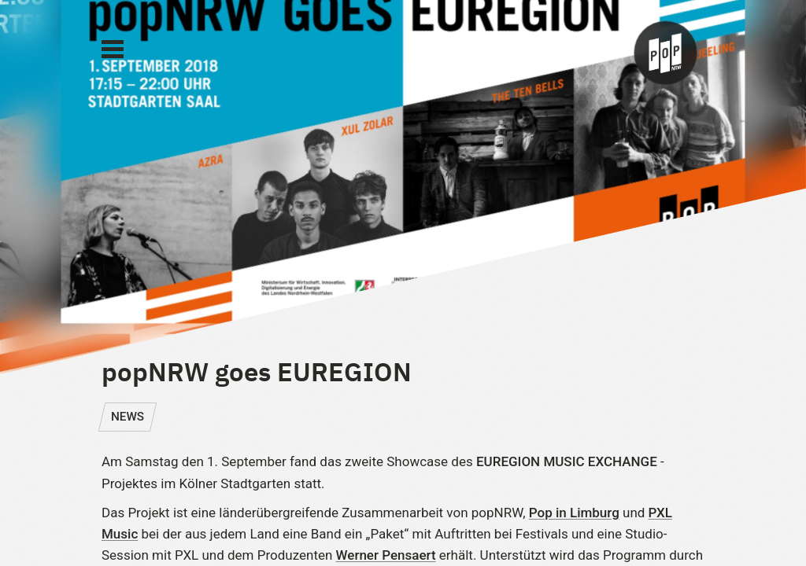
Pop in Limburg (574, 512)
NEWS (127, 417)
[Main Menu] (113, 49)
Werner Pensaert (386, 555)
